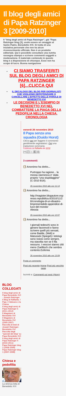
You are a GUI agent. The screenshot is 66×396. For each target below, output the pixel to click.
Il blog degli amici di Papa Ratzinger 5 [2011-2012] (11, 308)
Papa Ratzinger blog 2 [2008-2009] (11, 346)
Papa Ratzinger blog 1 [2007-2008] (11, 351)
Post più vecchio (55, 265)
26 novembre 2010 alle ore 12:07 (45, 215)
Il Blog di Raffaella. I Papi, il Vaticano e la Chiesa (11, 301)
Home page (43, 267)
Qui (50, 143)
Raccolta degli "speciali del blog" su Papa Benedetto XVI (11, 333)
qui (31, 140)
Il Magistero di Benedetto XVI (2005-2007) (9, 320)
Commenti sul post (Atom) (46, 274)
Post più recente (31, 265)
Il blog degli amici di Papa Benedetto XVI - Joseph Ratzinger (11, 295)
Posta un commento (32, 261)
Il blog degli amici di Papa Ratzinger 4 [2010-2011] (11, 340)
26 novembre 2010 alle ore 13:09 (45, 255)
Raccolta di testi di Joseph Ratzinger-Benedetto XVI (10, 326)
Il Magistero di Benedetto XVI (9, 314)
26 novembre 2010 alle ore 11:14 (45, 186)
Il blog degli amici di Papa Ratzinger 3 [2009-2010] (32, 22)
